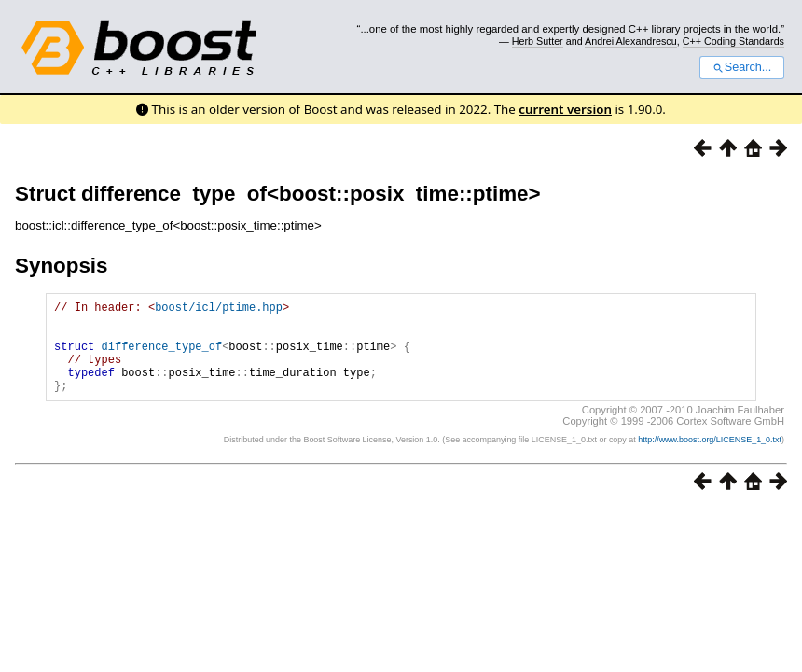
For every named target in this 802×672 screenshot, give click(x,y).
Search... (741, 67)
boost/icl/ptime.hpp (219, 309)
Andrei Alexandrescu (631, 41)
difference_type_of (162, 357)
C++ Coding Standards (733, 41)
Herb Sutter (537, 41)
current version (565, 109)
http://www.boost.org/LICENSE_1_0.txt (709, 459)
